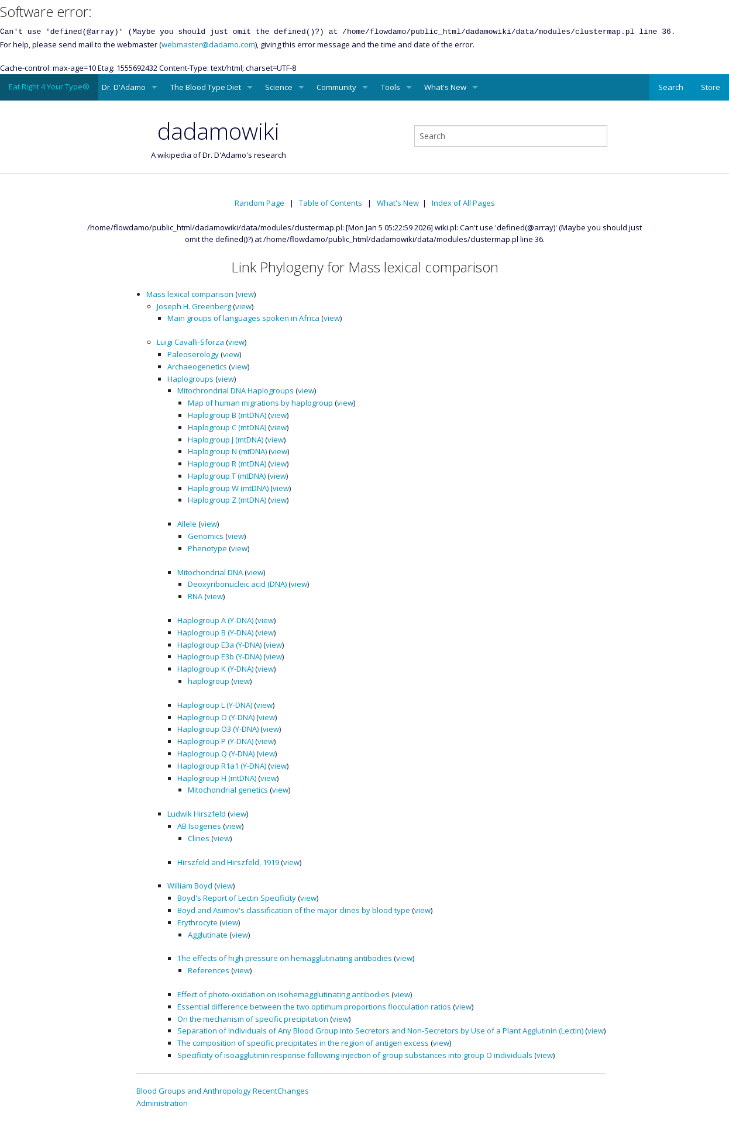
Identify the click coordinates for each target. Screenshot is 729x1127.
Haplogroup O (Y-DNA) (216, 717)
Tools (390, 87)
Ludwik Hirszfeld (196, 813)
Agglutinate (208, 934)
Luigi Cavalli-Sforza (190, 342)
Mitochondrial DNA (210, 572)
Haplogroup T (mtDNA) (227, 476)
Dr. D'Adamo (124, 87)
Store (710, 87)
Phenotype (207, 548)
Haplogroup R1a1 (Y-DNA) (221, 765)
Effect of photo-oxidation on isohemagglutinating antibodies (283, 994)
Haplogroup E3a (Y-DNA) (219, 644)
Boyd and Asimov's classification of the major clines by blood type (293, 910)
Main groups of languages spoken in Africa (243, 318)
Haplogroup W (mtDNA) (228, 488)
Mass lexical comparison (189, 294)
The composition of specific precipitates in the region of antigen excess (303, 1043)
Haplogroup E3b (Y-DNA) (219, 656)
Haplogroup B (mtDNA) (227, 415)
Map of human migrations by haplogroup (260, 402)
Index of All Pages (463, 203)
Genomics (205, 536)
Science (279, 87)
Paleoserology (193, 354)
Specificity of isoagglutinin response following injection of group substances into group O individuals (354, 1055)
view (246, 294)
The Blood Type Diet (205, 87)
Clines (198, 838)
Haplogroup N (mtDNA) (227, 451)
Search (670, 87)
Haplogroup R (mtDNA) (227, 463)
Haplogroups (190, 379)
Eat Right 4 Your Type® (49, 86)
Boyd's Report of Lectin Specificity (236, 898)
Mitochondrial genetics (228, 789)
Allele (187, 523)
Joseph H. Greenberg (194, 306)
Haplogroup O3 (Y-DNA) (218, 729)
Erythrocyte (197, 922)
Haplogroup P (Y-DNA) (215, 741)
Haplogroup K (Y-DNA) (215, 668)
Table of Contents (330, 203)
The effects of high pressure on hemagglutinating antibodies (284, 958)
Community (336, 87)
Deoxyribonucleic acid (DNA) (237, 584)
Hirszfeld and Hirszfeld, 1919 (228, 862)
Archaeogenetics (197, 366)
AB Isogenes (199, 826)
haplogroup (208, 681)
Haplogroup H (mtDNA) (216, 778)
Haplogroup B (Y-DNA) (215, 632)
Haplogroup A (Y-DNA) (215, 620)
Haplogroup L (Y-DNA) (214, 705)
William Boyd (189, 885)
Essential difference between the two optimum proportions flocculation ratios (314, 1006)
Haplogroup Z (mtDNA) (227, 500)
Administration (162, 1103)
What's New (445, 87)
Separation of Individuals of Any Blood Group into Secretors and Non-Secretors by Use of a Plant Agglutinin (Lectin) (380, 1030)
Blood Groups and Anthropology (193, 1090)
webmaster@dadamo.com (208, 44)
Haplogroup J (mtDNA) (225, 439)
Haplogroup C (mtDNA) (227, 427)
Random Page (259, 203)
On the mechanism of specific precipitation (252, 1019)
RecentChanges (281, 1090)
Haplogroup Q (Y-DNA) (216, 753)
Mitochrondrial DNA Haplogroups (235, 390)
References (208, 970)
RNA (195, 596)
